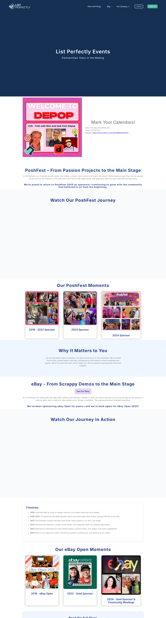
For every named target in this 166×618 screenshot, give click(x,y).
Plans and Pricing (90, 6)
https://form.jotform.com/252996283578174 (110, 133)
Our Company (119, 6)
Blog (105, 6)
